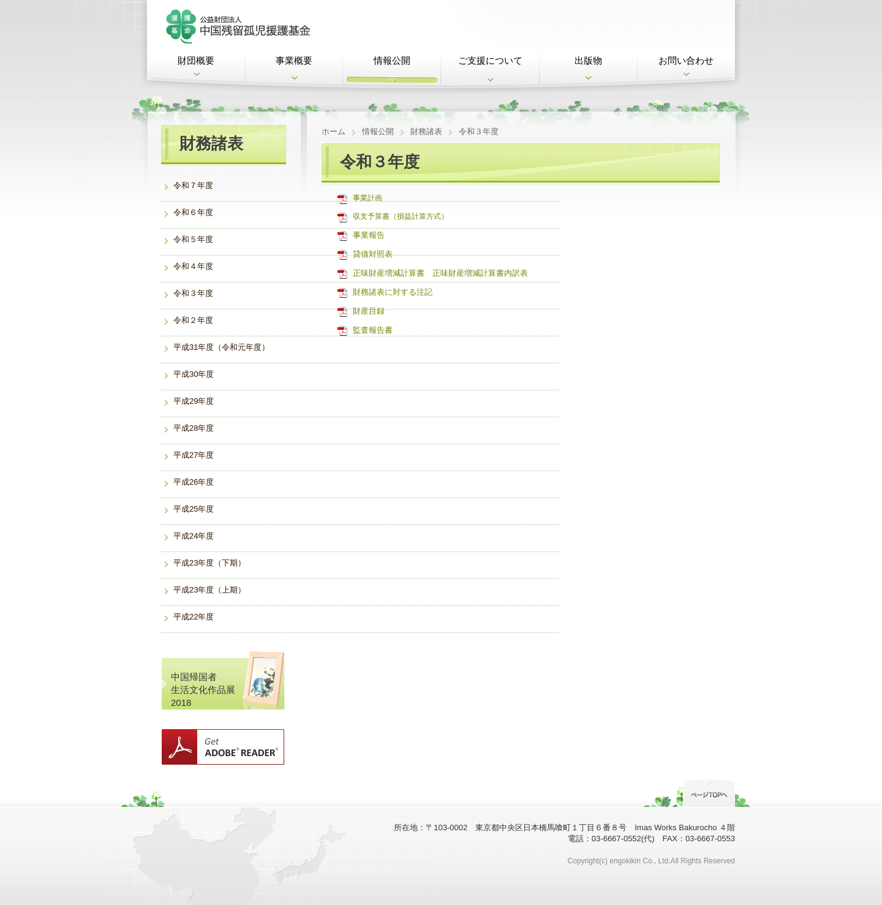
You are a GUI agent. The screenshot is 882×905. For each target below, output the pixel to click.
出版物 (588, 60)
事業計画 (367, 198)
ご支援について (490, 60)
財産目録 (369, 311)
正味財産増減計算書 (388, 273)
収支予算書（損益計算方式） (400, 216)
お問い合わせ (686, 60)
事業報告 (369, 235)
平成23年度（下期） (209, 562)
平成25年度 (193, 508)
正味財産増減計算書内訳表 (480, 273)
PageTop (709, 792)
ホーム (333, 131)
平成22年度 (193, 616)
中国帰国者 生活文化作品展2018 (203, 690)
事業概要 (294, 60)
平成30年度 (193, 374)
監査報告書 (373, 330)
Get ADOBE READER (223, 747)
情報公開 (392, 60)
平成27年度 (193, 455)
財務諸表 (426, 131)
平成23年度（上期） (209, 589)
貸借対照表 (373, 254)
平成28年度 (193, 428)
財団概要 (196, 60)
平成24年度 (193, 535)
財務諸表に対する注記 (392, 292)
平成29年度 (193, 401)
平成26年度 (193, 482)
